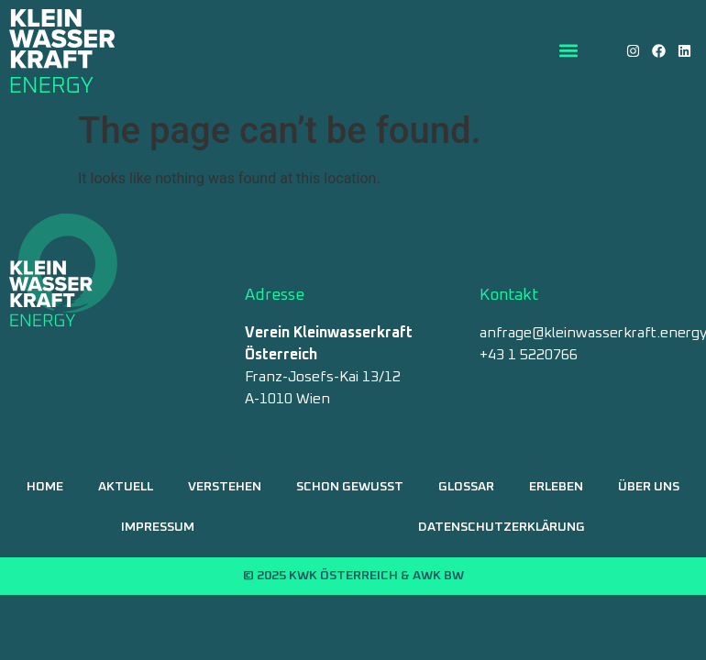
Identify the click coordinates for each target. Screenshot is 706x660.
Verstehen (224, 486)
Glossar (466, 486)
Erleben (556, 486)
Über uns (648, 486)
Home (45, 486)
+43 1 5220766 (529, 354)
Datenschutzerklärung (501, 527)
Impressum (157, 527)
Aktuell (125, 486)
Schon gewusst (349, 486)
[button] (569, 51)
